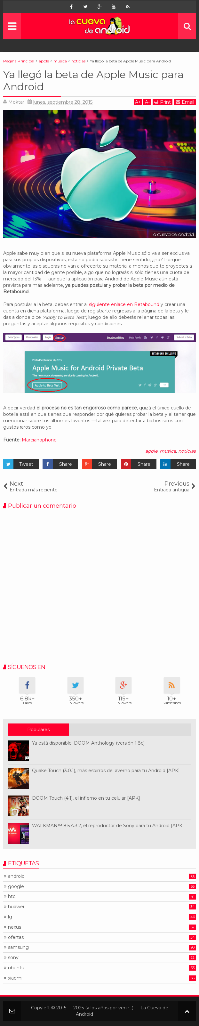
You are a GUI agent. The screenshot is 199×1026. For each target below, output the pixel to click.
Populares (38, 729)
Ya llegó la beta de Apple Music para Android (93, 80)
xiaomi (15, 978)
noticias (187, 451)
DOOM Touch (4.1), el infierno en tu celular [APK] (86, 798)
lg (10, 917)
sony (13, 957)
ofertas (16, 937)
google (16, 886)
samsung (18, 947)
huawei (16, 906)
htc (11, 896)
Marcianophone (39, 440)
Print (162, 102)
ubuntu (16, 968)
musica (168, 451)
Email (185, 102)
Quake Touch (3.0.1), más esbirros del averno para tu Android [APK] (106, 770)
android (16, 876)
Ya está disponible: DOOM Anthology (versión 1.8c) (88, 743)
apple (151, 451)
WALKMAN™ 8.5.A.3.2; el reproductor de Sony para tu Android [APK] (108, 825)
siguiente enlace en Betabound (124, 304)
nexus (14, 927)
